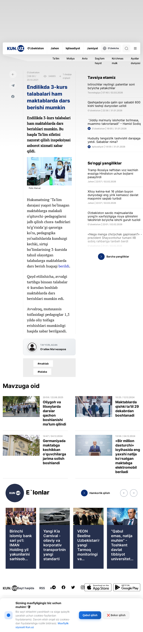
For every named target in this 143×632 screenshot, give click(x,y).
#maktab (43, 363)
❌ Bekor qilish (116, 615)
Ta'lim (55, 58)
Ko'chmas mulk (117, 61)
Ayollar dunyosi (135, 61)
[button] (124, 493)
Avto (84, 58)
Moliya (71, 58)
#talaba (42, 371)
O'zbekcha (111, 48)
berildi (63, 266)
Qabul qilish (90, 615)
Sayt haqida (26, 588)
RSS (42, 588)
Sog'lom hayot (99, 61)
